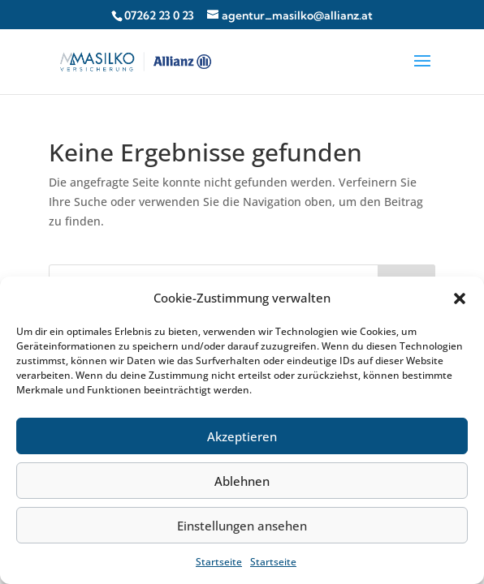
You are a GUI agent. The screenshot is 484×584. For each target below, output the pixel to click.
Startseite (219, 562)
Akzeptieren (242, 436)
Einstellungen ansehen (242, 525)
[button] (460, 298)
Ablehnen (242, 481)
